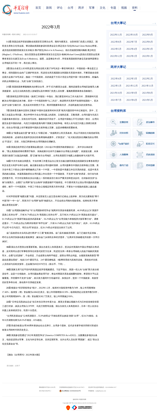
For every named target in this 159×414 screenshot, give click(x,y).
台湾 (72, 8)
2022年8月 (116, 41)
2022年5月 (116, 49)
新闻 (50, 8)
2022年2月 (131, 56)
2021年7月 (116, 100)
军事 (93, 8)
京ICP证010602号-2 (45, 391)
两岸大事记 (16, 34)
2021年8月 (147, 93)
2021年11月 (147, 85)
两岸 (82, 8)
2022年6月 (147, 41)
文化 (104, 8)
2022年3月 (147, 49)
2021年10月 (116, 93)
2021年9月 (131, 93)
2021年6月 (131, 100)
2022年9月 (147, 34)
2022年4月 (131, 49)
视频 (125, 8)
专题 (114, 8)
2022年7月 (131, 41)
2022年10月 (132, 34)
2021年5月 (147, 100)
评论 (61, 8)
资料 (136, 8)
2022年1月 (147, 56)
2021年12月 (132, 85)
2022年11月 (116, 34)
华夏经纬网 (6, 34)
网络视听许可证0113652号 (47, 387)
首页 (39, 8)
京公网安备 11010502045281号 (70, 391)
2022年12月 (116, 56)
